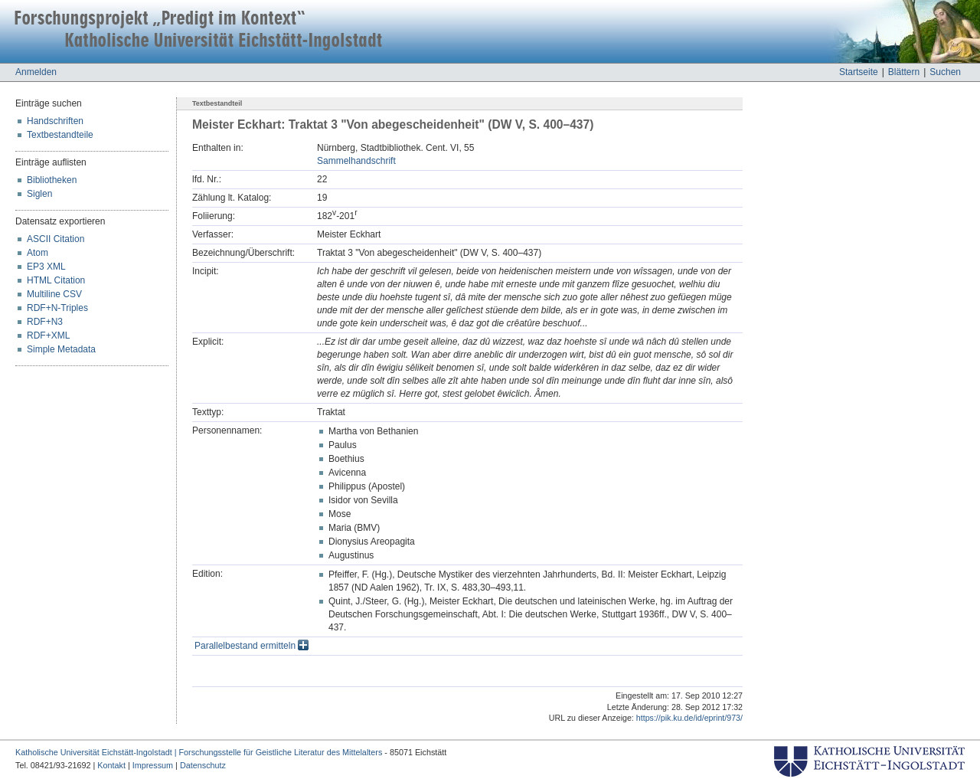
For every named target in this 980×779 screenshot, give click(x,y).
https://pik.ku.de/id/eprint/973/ (689, 717)
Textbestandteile (60, 134)
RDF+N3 (45, 321)
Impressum (152, 765)
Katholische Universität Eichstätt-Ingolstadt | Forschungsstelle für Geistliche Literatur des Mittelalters (198, 752)
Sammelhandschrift (356, 160)
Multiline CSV (54, 294)
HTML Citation (56, 280)
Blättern (904, 72)
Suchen (945, 72)
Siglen (39, 193)
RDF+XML (48, 335)
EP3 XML (46, 266)
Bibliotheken (52, 180)
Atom (37, 252)
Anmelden (36, 72)
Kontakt (111, 765)
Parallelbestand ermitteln (251, 645)
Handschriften (55, 121)
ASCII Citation (55, 239)
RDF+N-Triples (57, 308)
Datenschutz (203, 765)
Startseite (858, 72)
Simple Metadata (61, 349)
